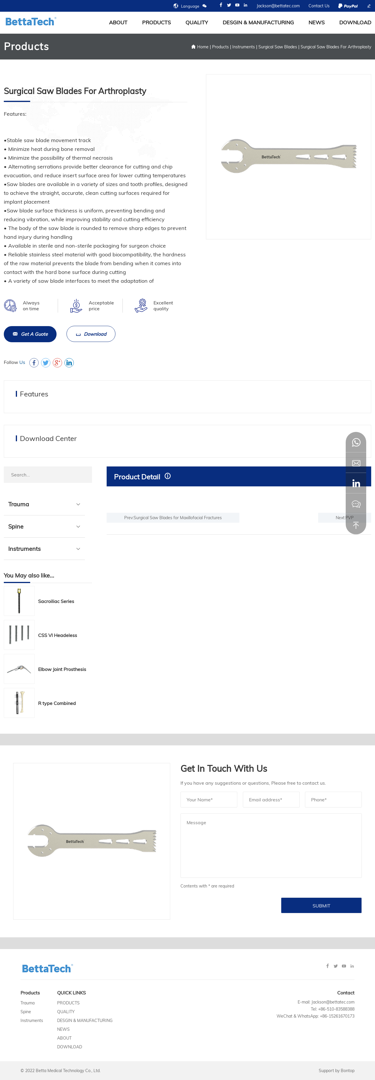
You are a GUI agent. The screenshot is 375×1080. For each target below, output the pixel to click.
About (64, 1038)
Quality (196, 22)
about (118, 22)
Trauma (18, 503)
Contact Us (319, 5)
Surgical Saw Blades (277, 47)
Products (156, 22)
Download (355, 22)
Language (190, 6)
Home (203, 47)
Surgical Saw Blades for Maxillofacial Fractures (178, 517)
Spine (15, 526)
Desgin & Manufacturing (258, 22)
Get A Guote (30, 334)
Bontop (347, 1070)
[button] (356, 483)
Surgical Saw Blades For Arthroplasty (336, 47)
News (316, 22)
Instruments (243, 47)
